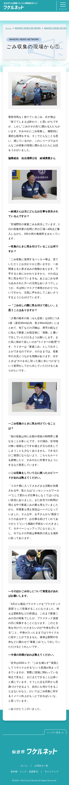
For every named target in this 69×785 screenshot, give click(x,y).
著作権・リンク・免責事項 (24, 772)
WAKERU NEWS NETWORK (28, 28)
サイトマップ (51, 772)
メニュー (63, 7)
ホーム (8, 28)
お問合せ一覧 (41, 766)
